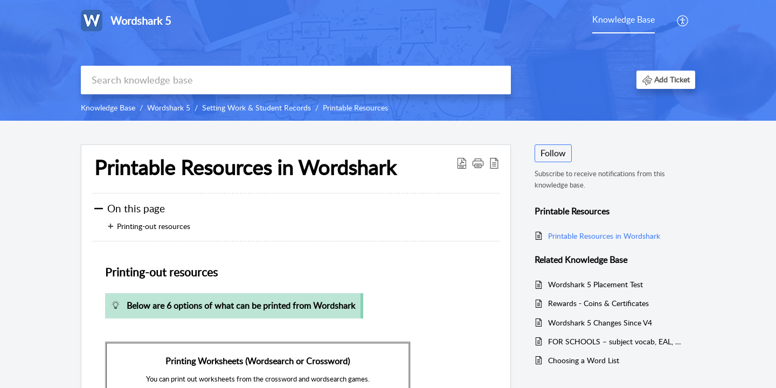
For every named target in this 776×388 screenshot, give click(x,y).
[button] (683, 20)
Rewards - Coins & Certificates (598, 303)
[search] (296, 80)
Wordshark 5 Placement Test (595, 284)
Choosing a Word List (583, 360)
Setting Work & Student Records (256, 107)
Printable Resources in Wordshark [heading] (245, 167)
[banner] (388, 60)
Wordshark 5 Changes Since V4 (600, 322)
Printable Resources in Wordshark (604, 236)
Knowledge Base (623, 19)
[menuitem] (623, 20)
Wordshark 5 (168, 107)
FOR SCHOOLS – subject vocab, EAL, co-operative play (616, 341)
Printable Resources (355, 107)
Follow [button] (553, 153)
